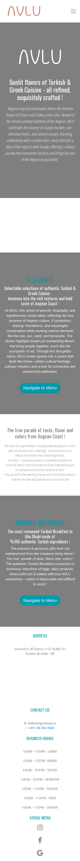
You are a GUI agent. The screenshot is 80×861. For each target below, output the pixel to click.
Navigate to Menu (40, 388)
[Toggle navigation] (73, 11)
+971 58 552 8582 (41, 728)
